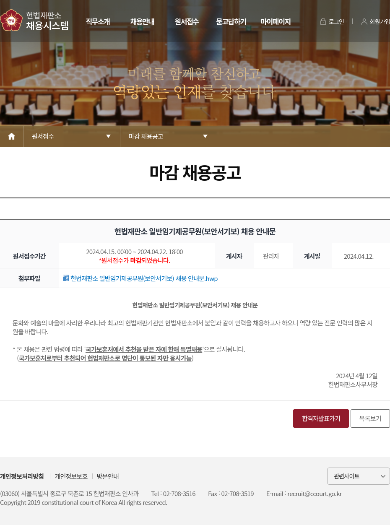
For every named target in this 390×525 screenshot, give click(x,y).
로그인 (336, 21)
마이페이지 (275, 21)
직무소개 (97, 21)
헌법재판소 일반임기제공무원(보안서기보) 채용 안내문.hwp (140, 278)
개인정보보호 (71, 476)
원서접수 (186, 21)
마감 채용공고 (146, 136)
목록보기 (370, 418)
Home (11, 136)
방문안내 (108, 476)
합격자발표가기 (321, 418)
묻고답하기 (231, 21)
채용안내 (142, 21)
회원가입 (379, 21)
